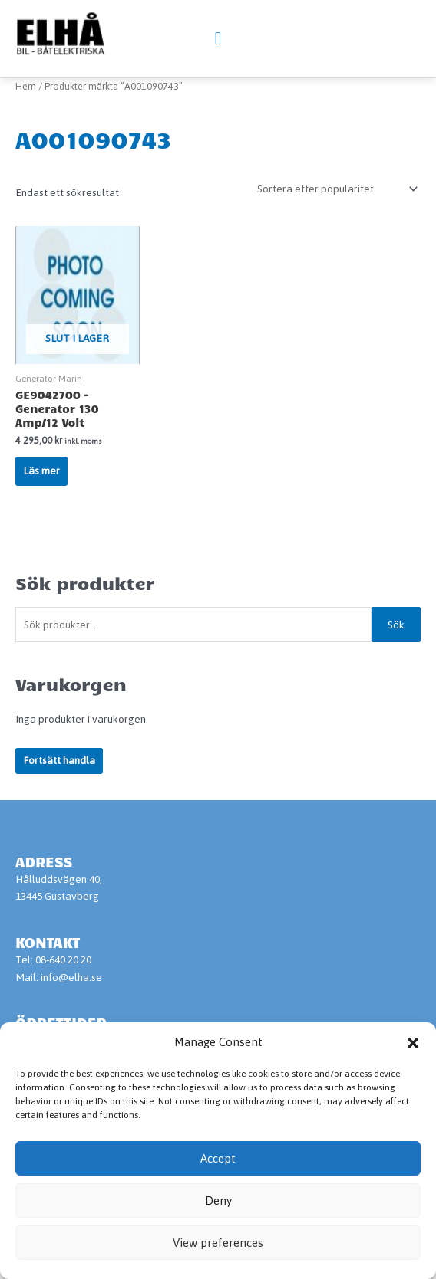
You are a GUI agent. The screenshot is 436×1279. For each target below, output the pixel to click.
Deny (218, 1200)
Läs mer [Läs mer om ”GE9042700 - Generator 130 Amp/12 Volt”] (41, 508)
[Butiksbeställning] (335, 226)
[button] (413, 1043)
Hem (25, 124)
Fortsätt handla (59, 798)
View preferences (218, 1242)
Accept (218, 1158)
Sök (396, 662)
